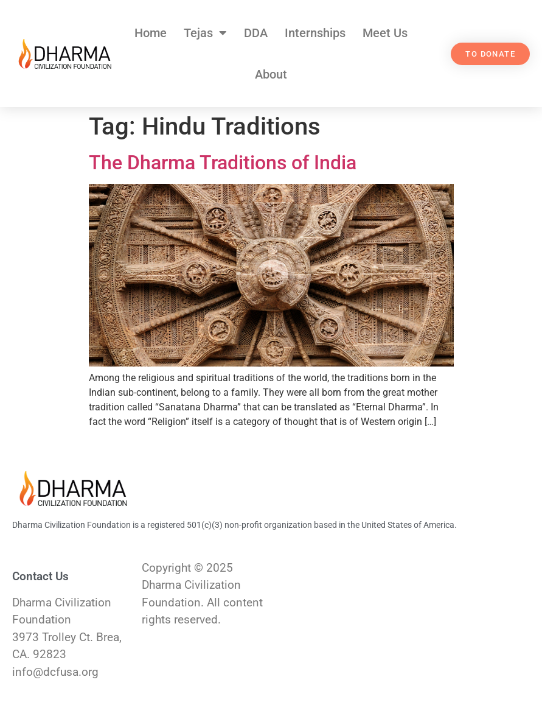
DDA (256, 33)
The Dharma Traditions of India (222, 162)
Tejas (205, 33)
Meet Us (385, 33)
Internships (315, 33)
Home (150, 33)
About (271, 74)
